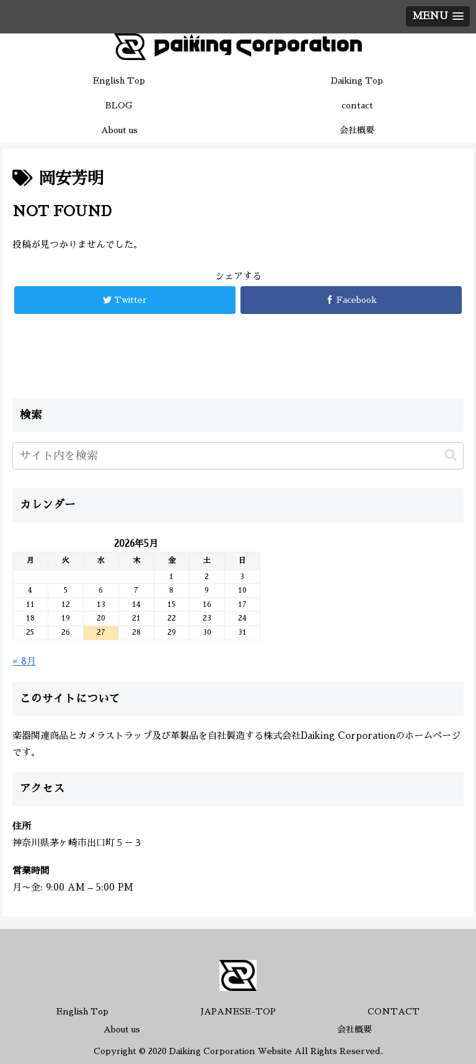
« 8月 (24, 661)
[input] (238, 455)
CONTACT (394, 1011)
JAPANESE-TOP (238, 1011)
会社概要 (354, 1029)
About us (122, 1029)
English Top (82, 1011)
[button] (450, 455)
